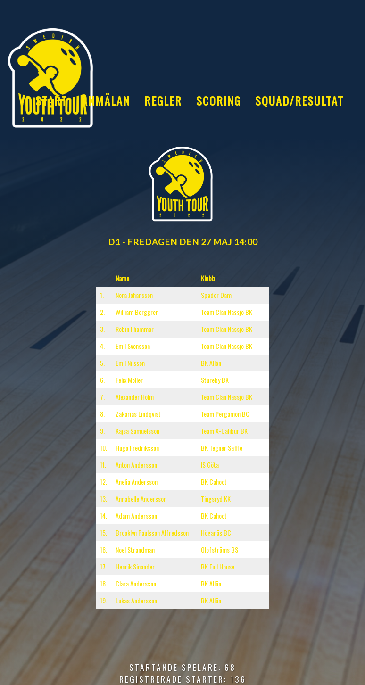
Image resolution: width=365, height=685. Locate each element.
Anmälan (106, 100)
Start (51, 100)
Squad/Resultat (299, 100)
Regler (163, 100)
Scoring (218, 100)
